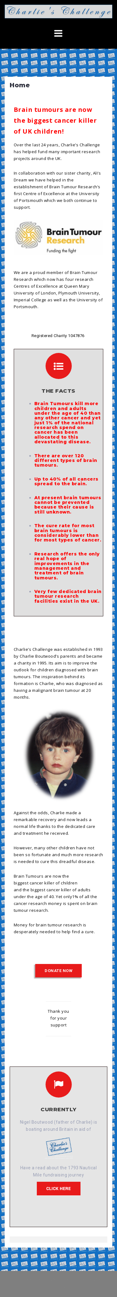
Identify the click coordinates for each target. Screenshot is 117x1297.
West (98, 1279)
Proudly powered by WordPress (40, 1279)
